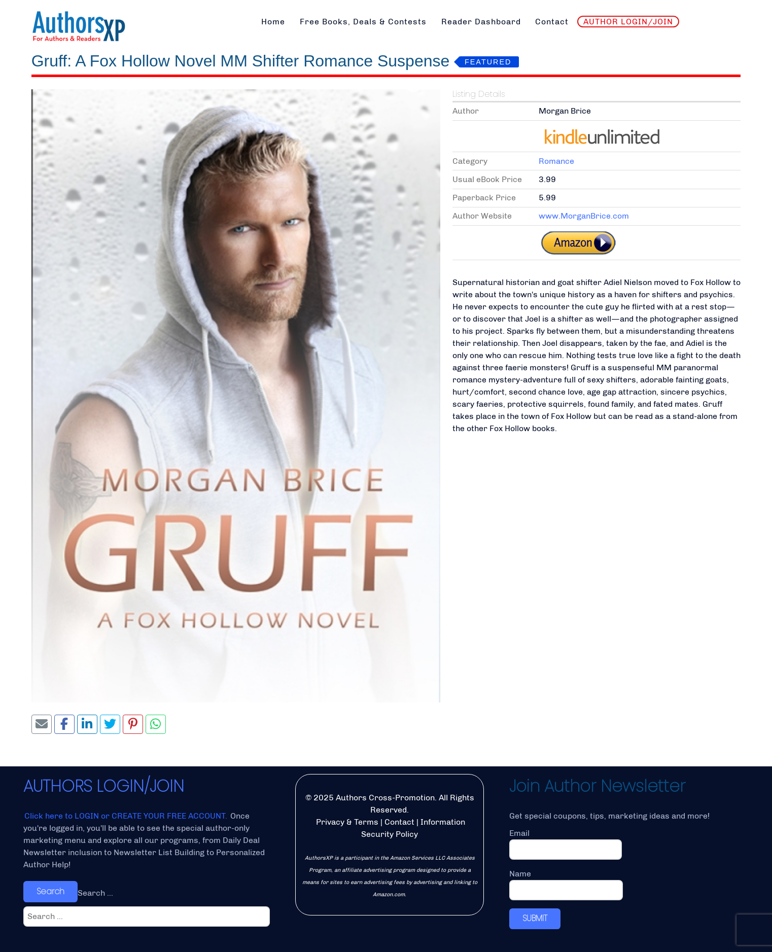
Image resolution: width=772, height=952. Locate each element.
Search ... (95, 893)
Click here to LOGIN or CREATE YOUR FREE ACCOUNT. (126, 816)
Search (50, 891)
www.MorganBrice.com (584, 216)
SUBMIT (534, 918)
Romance (556, 161)
